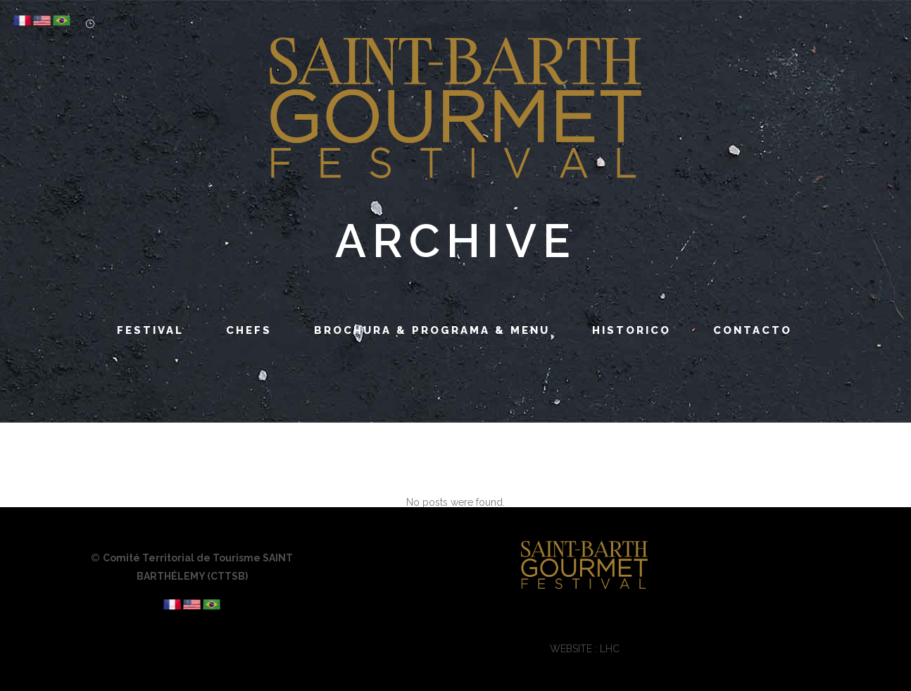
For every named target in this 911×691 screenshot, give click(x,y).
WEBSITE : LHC (585, 648)
